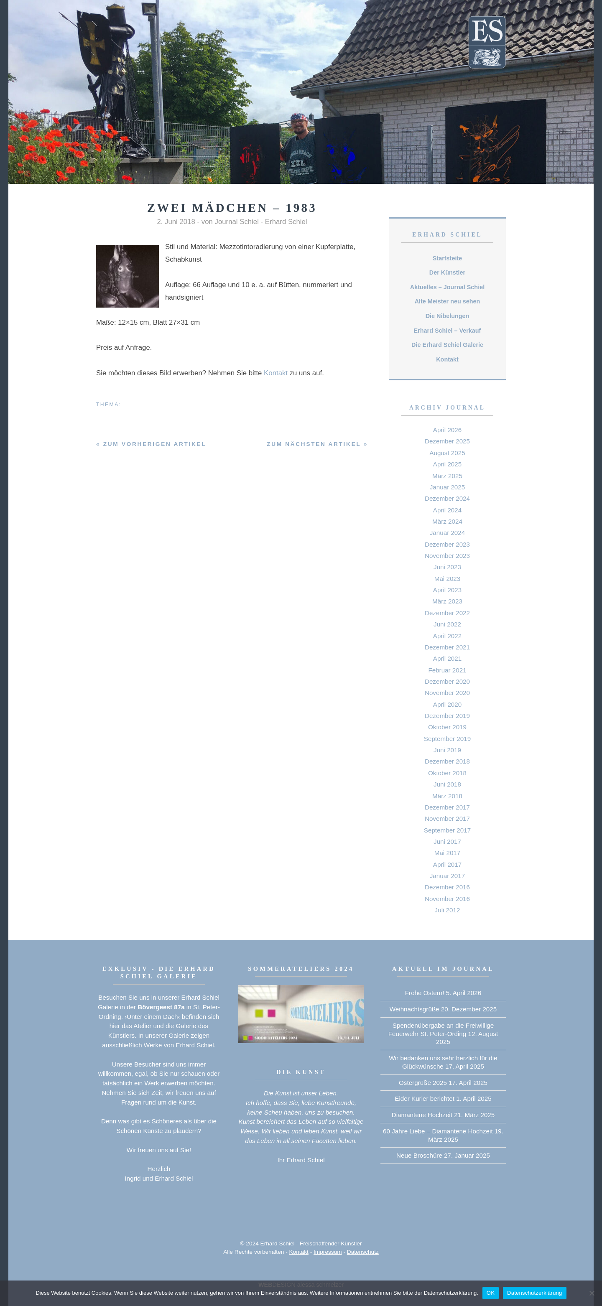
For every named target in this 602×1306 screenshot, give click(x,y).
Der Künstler (447, 272)
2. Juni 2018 (176, 222)
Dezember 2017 (447, 807)
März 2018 (447, 795)
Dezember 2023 (447, 544)
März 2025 (447, 475)
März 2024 (447, 521)
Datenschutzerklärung (534, 1293)
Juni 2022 (447, 624)
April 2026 (447, 429)
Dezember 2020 (447, 681)
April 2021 (447, 658)
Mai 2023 (447, 578)
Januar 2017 (447, 875)
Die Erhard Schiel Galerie (447, 344)
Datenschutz (363, 1252)
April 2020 (447, 704)
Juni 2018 (447, 784)
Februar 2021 (447, 670)
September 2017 (447, 830)
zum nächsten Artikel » (317, 444)
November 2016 (447, 898)
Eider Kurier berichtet (424, 1098)
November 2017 (447, 818)
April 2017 (447, 864)
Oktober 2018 (447, 772)
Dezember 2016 (447, 887)
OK (491, 1293)
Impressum (328, 1252)
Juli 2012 (447, 910)
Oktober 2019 (447, 727)
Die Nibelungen (447, 316)
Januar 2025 (447, 487)
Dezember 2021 (447, 647)
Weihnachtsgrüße (414, 1009)
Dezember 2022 (447, 612)
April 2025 (447, 464)
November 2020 (447, 692)
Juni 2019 (447, 750)
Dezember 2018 (447, 761)
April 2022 (447, 635)
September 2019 (447, 738)
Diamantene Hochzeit (422, 1114)
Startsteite (447, 258)
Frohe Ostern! (424, 992)
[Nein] (591, 1293)
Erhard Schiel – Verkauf (447, 330)
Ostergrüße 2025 (423, 1082)
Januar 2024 (447, 532)
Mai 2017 (447, 852)
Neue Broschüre (419, 1155)
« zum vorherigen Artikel (151, 444)
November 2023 (447, 555)
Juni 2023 (447, 566)
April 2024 (447, 510)
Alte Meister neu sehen (447, 301)
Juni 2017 (447, 841)
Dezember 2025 (447, 441)
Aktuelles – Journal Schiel (447, 287)
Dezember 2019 (447, 715)
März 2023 (447, 601)
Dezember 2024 (447, 498)
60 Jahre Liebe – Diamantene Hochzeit (438, 1131)
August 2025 (447, 452)
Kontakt (276, 373)
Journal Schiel (237, 222)
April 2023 (447, 589)
